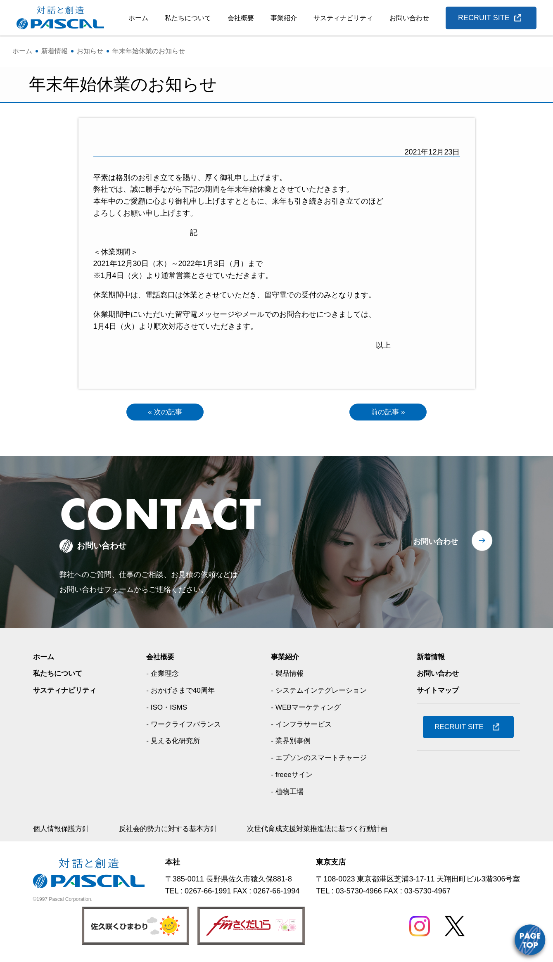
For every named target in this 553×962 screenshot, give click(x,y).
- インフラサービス (302, 725)
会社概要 (241, 17)
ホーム (138, 17)
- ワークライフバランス (184, 725)
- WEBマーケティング (307, 708)
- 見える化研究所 (173, 741)
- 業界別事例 (291, 741)
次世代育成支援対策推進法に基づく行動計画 (330, 829)
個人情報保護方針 (63, 829)
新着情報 (431, 657)
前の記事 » (388, 412)
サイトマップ (439, 691)
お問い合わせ (409, 17)
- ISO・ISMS (166, 708)
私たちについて (188, 17)
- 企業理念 (162, 674)
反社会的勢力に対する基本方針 (174, 829)
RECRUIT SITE (484, 18)
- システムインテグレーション (320, 691)
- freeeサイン (292, 775)
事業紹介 (284, 17)
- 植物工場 (287, 792)
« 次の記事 (165, 412)
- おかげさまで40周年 (181, 691)
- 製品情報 (287, 674)
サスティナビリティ (343, 17)
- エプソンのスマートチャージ (320, 758)
